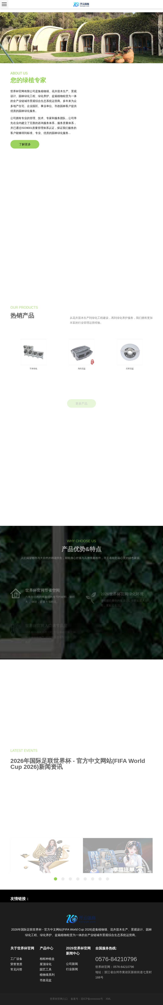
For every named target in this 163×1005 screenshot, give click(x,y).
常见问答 (16, 969)
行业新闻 (72, 969)
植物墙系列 (47, 974)
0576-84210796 (116, 959)
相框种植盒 (47, 958)
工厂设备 (16, 958)
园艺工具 (46, 969)
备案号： (76, 998)
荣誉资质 (16, 964)
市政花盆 (46, 980)
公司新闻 (72, 964)
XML (108, 998)
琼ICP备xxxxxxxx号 (92, 998)
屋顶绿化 (46, 964)
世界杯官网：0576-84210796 (114, 967)
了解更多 (25, 151)
